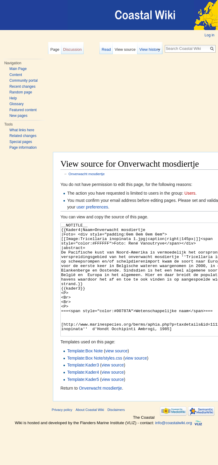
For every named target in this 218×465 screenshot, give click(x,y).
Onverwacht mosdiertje (87, 174)
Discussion (72, 49)
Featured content (23, 110)
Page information (23, 147)
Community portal (23, 80)
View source (127, 49)
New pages (18, 116)
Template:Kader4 (83, 394)
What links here (21, 130)
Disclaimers (116, 432)
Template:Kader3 (83, 387)
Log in (209, 35)
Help (13, 98)
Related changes (22, 136)
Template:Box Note (85, 373)
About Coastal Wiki (90, 432)
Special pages (20, 142)
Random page (20, 92)
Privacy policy (62, 432)
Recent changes (22, 86)
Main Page (17, 69)
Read (108, 49)
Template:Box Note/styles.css (94, 380)
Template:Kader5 (83, 402)
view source (116, 373)
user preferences (92, 207)
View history (152, 49)
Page (54, 49)
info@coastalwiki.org (173, 445)
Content (15, 75)
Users (189, 193)
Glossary (16, 104)
